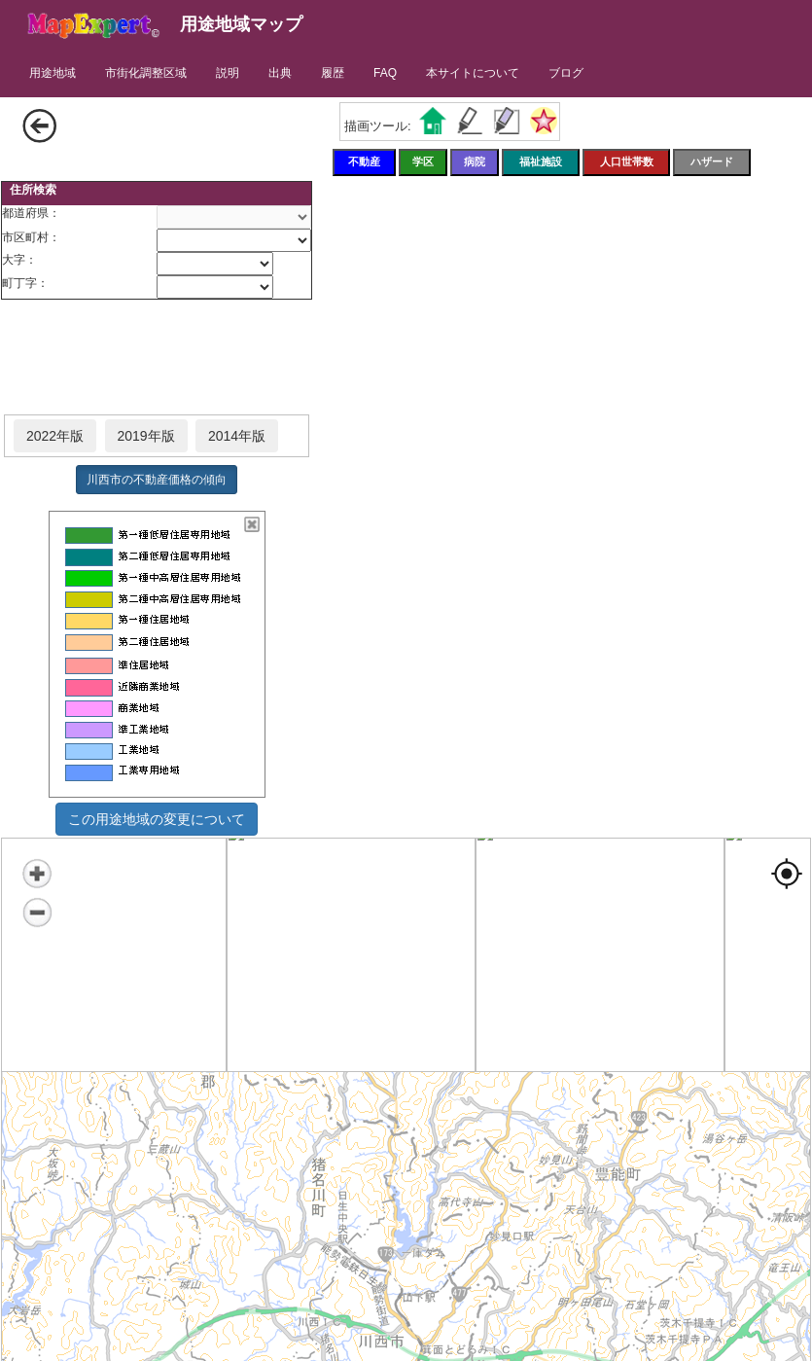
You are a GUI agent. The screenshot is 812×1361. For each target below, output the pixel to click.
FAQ (385, 73)
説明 (227, 73)
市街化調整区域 (146, 73)
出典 (280, 73)
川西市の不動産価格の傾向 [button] (157, 479)
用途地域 (52, 73)
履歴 (332, 73)
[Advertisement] (156, 358)
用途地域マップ (241, 24)
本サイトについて (472, 73)
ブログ (565, 73)
